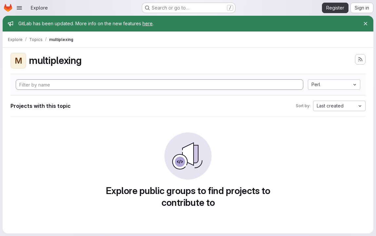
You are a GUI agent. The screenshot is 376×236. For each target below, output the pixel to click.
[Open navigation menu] (19, 8)
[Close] (365, 24)
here (147, 23)
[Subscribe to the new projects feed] (360, 59)
